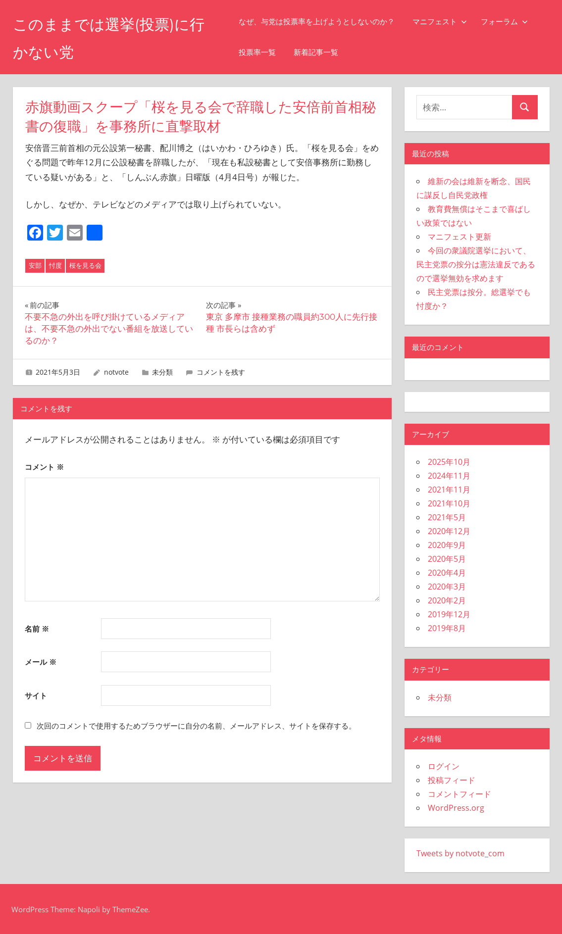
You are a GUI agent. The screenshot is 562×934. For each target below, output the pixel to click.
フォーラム (512, 21)
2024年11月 (449, 475)
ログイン (444, 766)
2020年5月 (447, 558)
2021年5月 (447, 517)
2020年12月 (449, 531)
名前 (37, 629)
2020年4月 (447, 572)
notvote (116, 372)
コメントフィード (459, 793)
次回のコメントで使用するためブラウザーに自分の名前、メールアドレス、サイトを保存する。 (196, 726)
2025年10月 (449, 461)
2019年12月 (449, 614)
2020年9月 (447, 545)
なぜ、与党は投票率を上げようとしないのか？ (325, 21)
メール (40, 662)
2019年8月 (447, 628)
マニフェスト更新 (459, 236)
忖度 (55, 265)
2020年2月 (447, 600)
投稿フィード (451, 780)
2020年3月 (447, 586)
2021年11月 (449, 489)
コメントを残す (221, 372)
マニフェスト (447, 21)
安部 (35, 265)
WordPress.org (456, 807)
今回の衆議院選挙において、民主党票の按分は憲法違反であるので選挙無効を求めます (475, 264)
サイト (36, 695)
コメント (44, 467)
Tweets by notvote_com (460, 853)
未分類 (162, 372)
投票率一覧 (265, 52)
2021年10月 (449, 503)
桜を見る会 (85, 265)
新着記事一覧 (324, 52)
